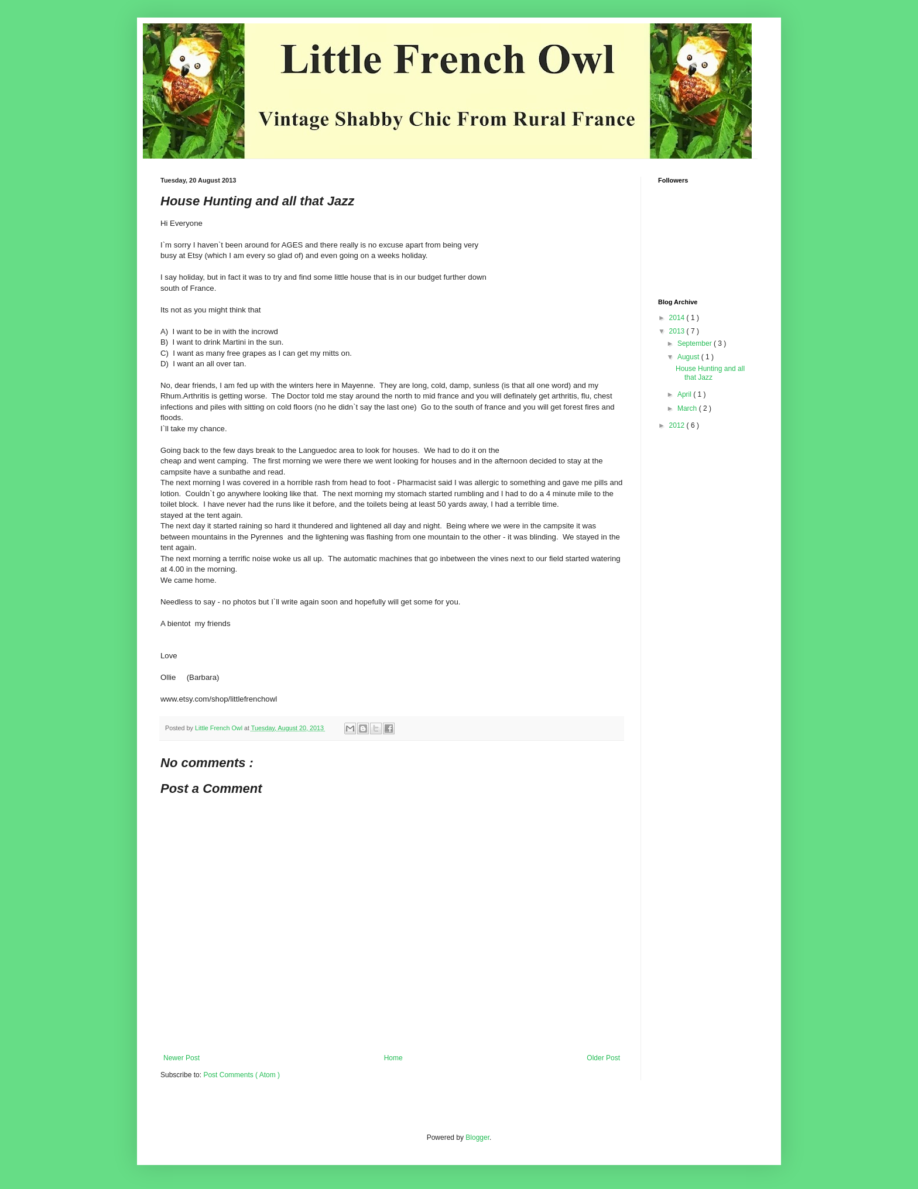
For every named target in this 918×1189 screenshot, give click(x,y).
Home (393, 1058)
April (685, 394)
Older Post (603, 1058)
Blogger (477, 1137)
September (695, 343)
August (689, 357)
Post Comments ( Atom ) (241, 1075)
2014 (678, 318)
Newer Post (181, 1058)
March (688, 408)
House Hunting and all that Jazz (710, 373)
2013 (678, 331)
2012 (678, 425)
